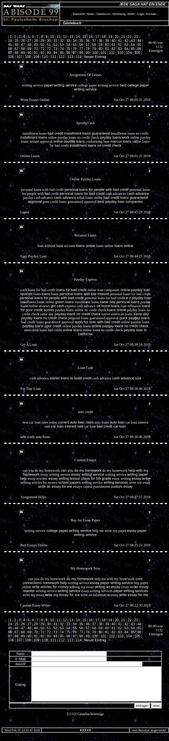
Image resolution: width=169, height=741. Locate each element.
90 (29, 53)
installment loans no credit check (95, 145)
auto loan (117, 422)
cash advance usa (126, 378)
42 (126, 41)
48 (29, 45)
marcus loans (121, 141)
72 (49, 49)
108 (28, 57)
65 (139, 45)
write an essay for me (55, 486)
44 (139, 41)
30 (49, 41)
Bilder (131, 14)
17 (97, 37)
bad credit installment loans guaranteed (78, 133)
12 (65, 37)
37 (94, 41)
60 (107, 45)
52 (55, 45)
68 (23, 49)
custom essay (122, 486)
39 (107, 41)
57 (88, 45)
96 (68, 53)
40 (113, 41)
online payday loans (69, 141)
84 (126, 49)
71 (42, 49)
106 (11, 57)
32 (62, 41)
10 (52, 37)
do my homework (80, 579)
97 (75, 53)
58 (94, 45)
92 (42, 53)
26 (23, 41)
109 (36, 57)
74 (62, 49)
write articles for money (50, 587)
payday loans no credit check (77, 314)
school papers (69, 482)
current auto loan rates (76, 422)
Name (12, 654)
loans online (85, 246)
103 (120, 53)
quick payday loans (134, 318)
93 (49, 53)
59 (101, 45)
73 (55, 49)
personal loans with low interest (84, 294)
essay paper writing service (111, 583)
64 (133, 45)
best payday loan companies (120, 202)
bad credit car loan (111, 426)
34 (75, 41)
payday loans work (115, 137)
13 (71, 37)
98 (81, 53)
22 (130, 37)
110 (45, 57)
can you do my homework (81, 470)
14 (78, 37)
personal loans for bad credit (82, 194)
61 (113, 45)
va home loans (108, 306)
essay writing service (87, 474)
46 (16, 45)
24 (10, 41)
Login (140, 14)
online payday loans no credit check (120, 326)
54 (68, 45)
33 (68, 41)
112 (62, 57)
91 (36, 53)
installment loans (33, 137)
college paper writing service (68, 531)
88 (16, 53)
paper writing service (60, 85)
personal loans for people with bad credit (96, 189)
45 (10, 45)
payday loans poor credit (42, 326)
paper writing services (130, 591)
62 (120, 45)
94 (55, 53)
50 (42, 45)
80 (101, 49)
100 (95, 53)
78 (88, 49)
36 (88, 41)
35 (81, 41)
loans (46, 294)
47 (23, 45)
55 (75, 45)
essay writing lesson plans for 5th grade (79, 478)
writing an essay (107, 587)
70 (36, 49)
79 (94, 49)
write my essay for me (62, 595)
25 (16, 41)
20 (117, 37)
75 (68, 49)
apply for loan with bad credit (97, 322)
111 (53, 57)
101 (104, 53)
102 (112, 53)
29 (42, 41)
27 (29, 41)
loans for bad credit (71, 290)
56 (81, 45)
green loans (64, 302)
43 (133, 41)
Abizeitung (119, 14)
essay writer (141, 478)
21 (123, 37)
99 (88, 53)
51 (49, 45)
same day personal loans (120, 302)
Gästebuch (103, 14)
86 (139, 49)
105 (137, 53)
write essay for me (133, 595)
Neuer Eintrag (95, 57)
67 (16, 49)
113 (70, 57)
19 (110, 37)
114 (79, 57)
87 (10, 53)
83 (120, 49)
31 (55, 41)
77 (81, 49)
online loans (72, 330)
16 (91, 37)
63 (126, 45)
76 (75, 49)
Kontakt (151, 14)
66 (10, 49)
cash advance (138, 194)
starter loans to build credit (71, 378)
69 (29, 49)
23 (136, 37)
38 (101, 41)
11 (58, 37)
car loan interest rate (67, 426)
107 (19, 57)
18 (104, 37)
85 (133, 49)
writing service (69, 591)
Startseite (78, 14)
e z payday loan (138, 298)
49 (36, 45)
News (90, 14)
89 (23, 53)
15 (84, 37)
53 (62, 45)
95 (62, 53)
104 (129, 53)
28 (36, 41)
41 (120, 41)
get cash (57, 306)
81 (107, 49)
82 (113, 49)
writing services (116, 482)
